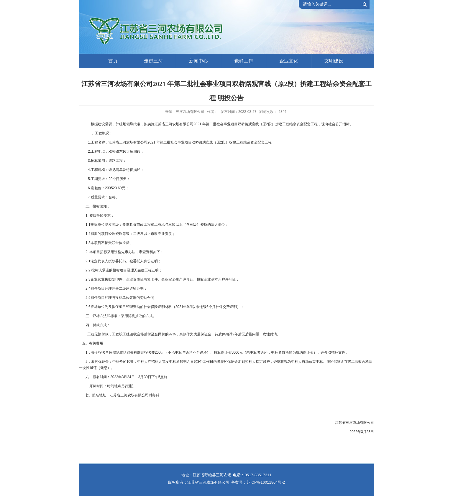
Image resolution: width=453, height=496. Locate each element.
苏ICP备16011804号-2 (266, 482)
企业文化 (288, 60)
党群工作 (243, 60)
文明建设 (333, 60)
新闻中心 (198, 60)
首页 (113, 60)
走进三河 (153, 60)
